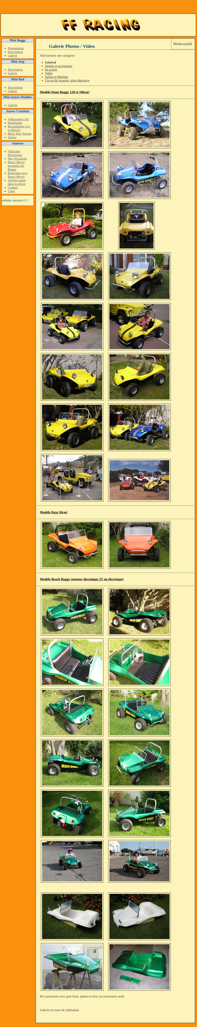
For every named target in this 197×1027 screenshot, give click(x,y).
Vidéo (49, 73)
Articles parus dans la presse (17, 182)
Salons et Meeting (56, 77)
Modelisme (15, 123)
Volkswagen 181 (18, 119)
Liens (11, 191)
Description (15, 52)
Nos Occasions (17, 158)
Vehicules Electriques (15, 153)
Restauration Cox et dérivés (19, 128)
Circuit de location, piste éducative (67, 80)
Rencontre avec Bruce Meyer (18, 174)
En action (51, 69)
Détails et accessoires (58, 66)
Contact (13, 187)
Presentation (16, 48)
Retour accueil (182, 43)
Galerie (12, 55)
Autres (12, 137)
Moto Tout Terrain (19, 133)
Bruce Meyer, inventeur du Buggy (16, 165)
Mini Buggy (18, 40)
